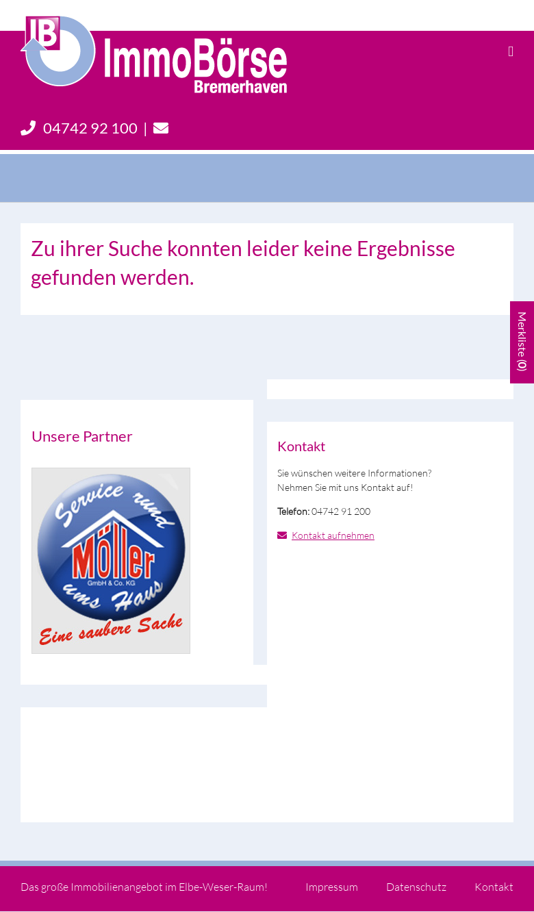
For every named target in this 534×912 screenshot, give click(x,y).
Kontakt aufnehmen (333, 535)
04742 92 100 (79, 127)
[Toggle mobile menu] (510, 52)
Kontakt (493, 887)
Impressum (331, 887)
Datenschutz (416, 887)
